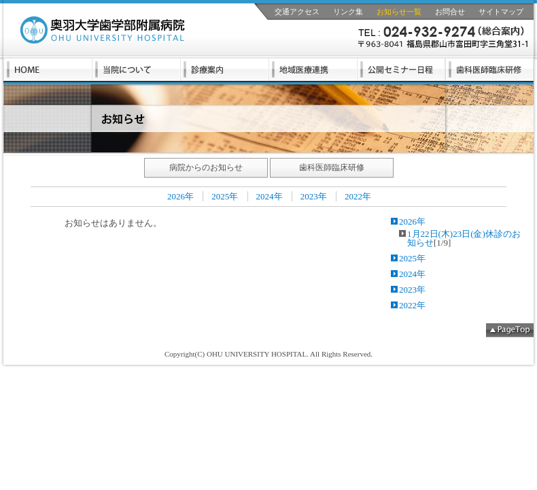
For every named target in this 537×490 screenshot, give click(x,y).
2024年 (269, 196)
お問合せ (450, 11)
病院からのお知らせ (206, 167)
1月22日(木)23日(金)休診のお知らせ (464, 238)
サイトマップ (501, 11)
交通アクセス (297, 11)
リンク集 (348, 11)
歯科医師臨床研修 (331, 167)
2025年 (224, 196)
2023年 (313, 196)
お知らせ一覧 (399, 11)
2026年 (180, 196)
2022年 (358, 196)
